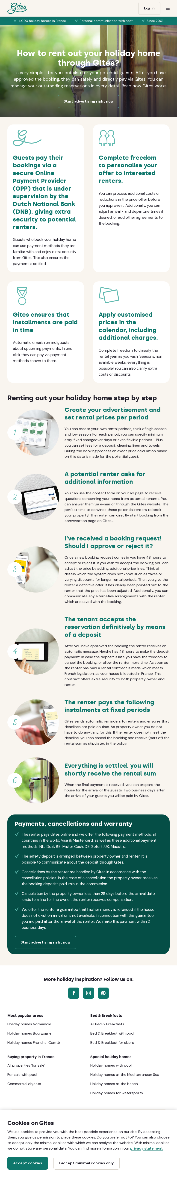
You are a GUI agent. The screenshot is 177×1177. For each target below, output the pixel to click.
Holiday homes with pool (111, 1065)
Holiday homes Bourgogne (29, 1033)
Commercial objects (24, 1083)
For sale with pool (22, 1074)
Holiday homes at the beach (114, 1083)
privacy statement (146, 1148)
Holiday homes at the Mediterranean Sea (124, 1074)
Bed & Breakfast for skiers (112, 1042)
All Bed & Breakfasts (107, 1024)
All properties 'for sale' (26, 1065)
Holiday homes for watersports (116, 1093)
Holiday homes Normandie (29, 1024)
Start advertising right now (89, 101)
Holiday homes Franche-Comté (33, 1042)
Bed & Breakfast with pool (112, 1033)
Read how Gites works (144, 86)
